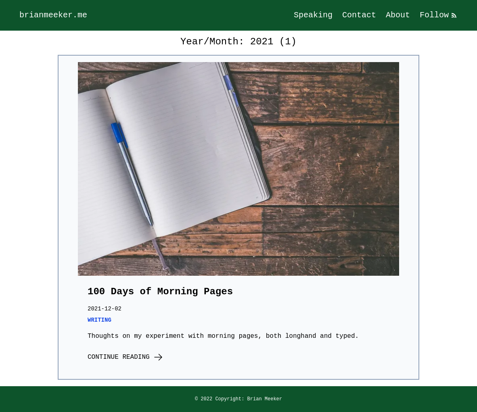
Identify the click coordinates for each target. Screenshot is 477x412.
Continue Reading (125, 357)
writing (99, 320)
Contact (359, 15)
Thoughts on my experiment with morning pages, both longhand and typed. (223, 336)
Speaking (313, 15)
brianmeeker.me (53, 15)
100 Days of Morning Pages (160, 291)
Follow (439, 15)
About (398, 15)
